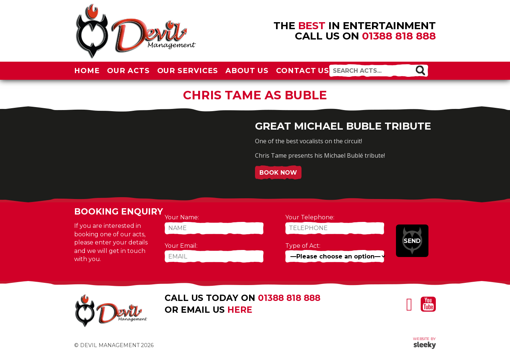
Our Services (187, 70)
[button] (420, 70)
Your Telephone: (309, 217)
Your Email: (181, 245)
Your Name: (182, 217)
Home (87, 70)
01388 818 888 (399, 36)
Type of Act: (302, 245)
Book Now (278, 172)
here (239, 310)
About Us (247, 70)
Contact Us (303, 70)
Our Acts (128, 70)
